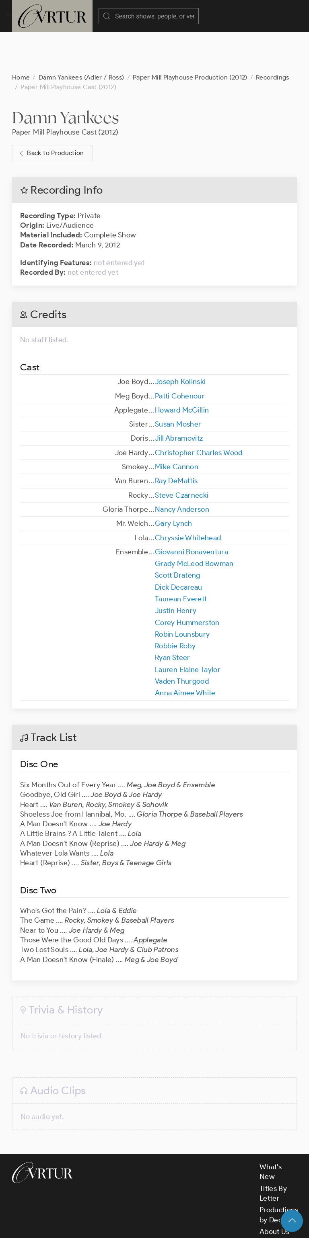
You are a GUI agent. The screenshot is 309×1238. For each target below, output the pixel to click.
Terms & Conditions (141, 1224)
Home (21, 37)
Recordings (272, 37)
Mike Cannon (176, 426)
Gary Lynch (173, 483)
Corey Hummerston (187, 582)
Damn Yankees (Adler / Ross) (81, 37)
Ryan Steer (172, 617)
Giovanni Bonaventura (191, 511)
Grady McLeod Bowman (194, 523)
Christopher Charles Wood (199, 412)
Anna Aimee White (185, 652)
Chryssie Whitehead (188, 497)
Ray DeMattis (176, 440)
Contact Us (278, 1203)
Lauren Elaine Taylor (187, 629)
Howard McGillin (182, 370)
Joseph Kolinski (180, 341)
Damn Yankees (65, 77)
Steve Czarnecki (181, 455)
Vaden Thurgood (182, 641)
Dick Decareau (178, 547)
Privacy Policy (201, 1224)
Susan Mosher (178, 384)
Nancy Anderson (182, 469)
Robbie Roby (175, 605)
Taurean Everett (181, 558)
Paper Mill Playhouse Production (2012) (190, 37)
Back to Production (50, 113)
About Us (275, 1191)
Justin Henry (175, 570)
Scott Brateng (177, 535)
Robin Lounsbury (182, 594)
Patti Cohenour (180, 355)
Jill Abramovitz (179, 398)
